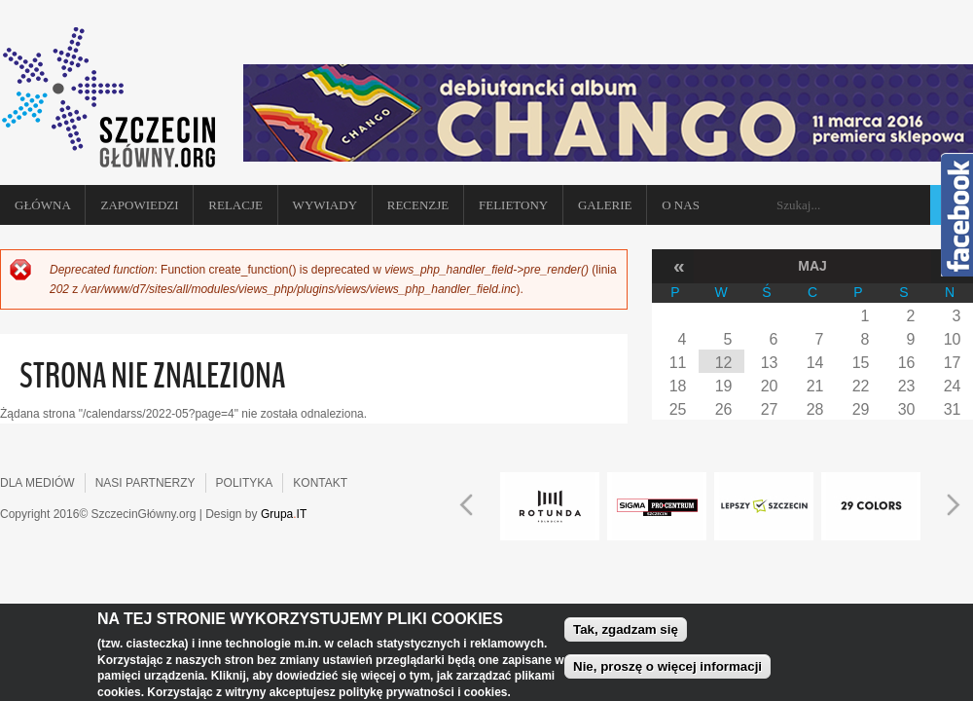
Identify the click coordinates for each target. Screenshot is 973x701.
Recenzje (418, 205)
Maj (812, 266)
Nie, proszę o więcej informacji (667, 669)
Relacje (235, 205)
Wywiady (325, 205)
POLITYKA (244, 483)
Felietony (513, 205)
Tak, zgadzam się (625, 632)
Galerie (605, 205)
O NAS (681, 205)
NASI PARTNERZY (145, 483)
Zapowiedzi (139, 205)
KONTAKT (320, 483)
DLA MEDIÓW (37, 483)
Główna (43, 205)
